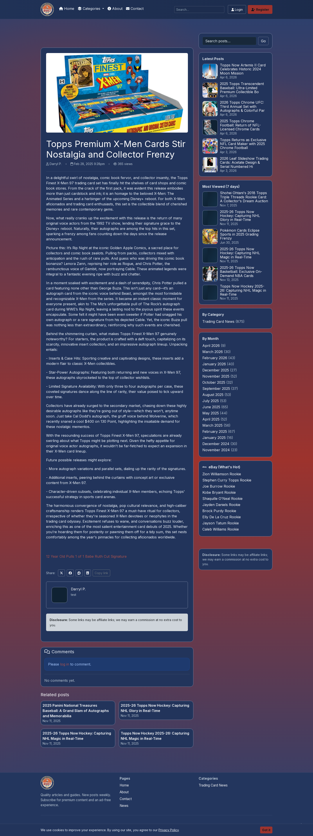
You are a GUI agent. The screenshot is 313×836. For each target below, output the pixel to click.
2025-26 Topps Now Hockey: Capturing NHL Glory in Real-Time (155, 708)
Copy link (101, 573)
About (115, 8)
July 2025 (211, 401)
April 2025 (211, 419)
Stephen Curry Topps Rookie (226, 480)
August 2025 (213, 394)
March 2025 (213, 425)
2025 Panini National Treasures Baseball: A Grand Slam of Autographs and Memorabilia (76, 710)
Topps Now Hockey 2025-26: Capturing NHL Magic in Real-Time (155, 736)
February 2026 (215, 358)
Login (237, 9)
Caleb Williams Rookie (220, 529)
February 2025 (215, 431)
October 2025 (214, 382)
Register (260, 9)
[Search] (199, 9)
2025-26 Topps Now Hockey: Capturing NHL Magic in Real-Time (77, 736)
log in (64, 664)
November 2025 (216, 376)
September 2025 (216, 388)
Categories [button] (89, 8)
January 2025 (214, 437)
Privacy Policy (168, 830)
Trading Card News (218, 321)
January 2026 (214, 364)
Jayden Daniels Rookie (221, 504)
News (124, 806)
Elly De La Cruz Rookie (221, 517)
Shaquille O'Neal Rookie (222, 498)
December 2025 (216, 370)
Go (263, 41)
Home (66, 8)
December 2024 (216, 444)
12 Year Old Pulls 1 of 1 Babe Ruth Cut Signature (86, 556)
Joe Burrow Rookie (218, 486)
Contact (135, 8)
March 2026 (213, 352)
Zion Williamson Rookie (221, 474)
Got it (266, 830)
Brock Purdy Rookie (219, 511)
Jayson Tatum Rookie (220, 523)
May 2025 (211, 413)
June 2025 (211, 407)
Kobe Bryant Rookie (219, 492)
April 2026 (211, 345)
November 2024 (216, 450)
